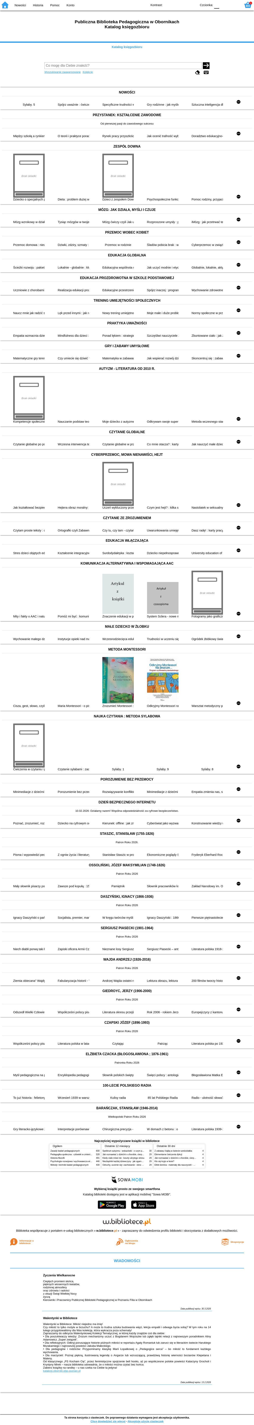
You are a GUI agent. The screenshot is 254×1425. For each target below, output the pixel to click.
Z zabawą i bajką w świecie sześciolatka (173, 1151)
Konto (70, 5)
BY (192, 4)
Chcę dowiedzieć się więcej (107, 1421)
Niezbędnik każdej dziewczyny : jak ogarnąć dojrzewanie (129, 1161)
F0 (217, 4)
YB (184, 4)
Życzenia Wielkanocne (59, 1275)
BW (175, 4)
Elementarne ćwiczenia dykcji (168, 1154)
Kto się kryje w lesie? (164, 1161)
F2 (234, 4)
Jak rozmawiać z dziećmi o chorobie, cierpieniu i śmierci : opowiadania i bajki (139, 1154)
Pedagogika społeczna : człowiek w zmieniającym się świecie (79, 1154)
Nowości (20, 5)
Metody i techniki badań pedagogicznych (70, 1165)
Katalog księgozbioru (127, 47)
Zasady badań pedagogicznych (65, 1151)
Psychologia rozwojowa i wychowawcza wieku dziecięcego (78, 1161)
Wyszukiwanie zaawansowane (62, 72)
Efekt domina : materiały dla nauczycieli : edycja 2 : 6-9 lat (182, 1165)
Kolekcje (88, 72)
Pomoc (55, 5)
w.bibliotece (106, 1230)
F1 (224, 4)
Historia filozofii (58, 1158)
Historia (38, 5)
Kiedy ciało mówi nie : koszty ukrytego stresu (124, 1158)
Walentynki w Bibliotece (60, 1318)
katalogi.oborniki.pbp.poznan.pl (62, 1370)
